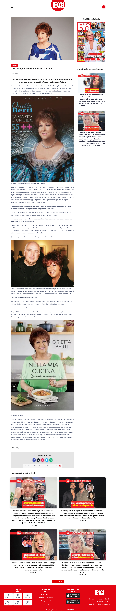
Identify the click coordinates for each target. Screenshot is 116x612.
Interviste (14, 65)
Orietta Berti (14, 447)
